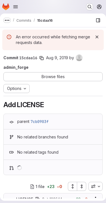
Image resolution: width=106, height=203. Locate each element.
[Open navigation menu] (15, 6)
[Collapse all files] (81, 186)
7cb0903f (40, 121)
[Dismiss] (97, 37)
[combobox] (95, 186)
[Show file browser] (98, 20)
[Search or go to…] (89, 6)
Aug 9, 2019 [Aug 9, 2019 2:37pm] (57, 57)
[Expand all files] (72, 186)
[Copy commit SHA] (41, 58)
